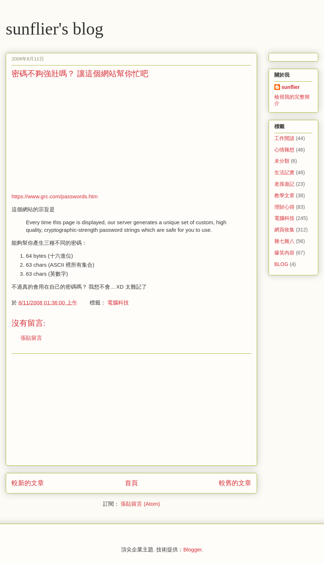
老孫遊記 (284, 184)
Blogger (192, 549)
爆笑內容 (284, 253)
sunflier (291, 87)
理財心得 (284, 207)
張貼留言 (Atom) (140, 504)
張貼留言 (31, 338)
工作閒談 (284, 138)
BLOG (281, 264)
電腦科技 (118, 302)
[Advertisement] (72, 135)
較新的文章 (28, 483)
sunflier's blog (54, 28)
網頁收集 (284, 230)
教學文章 (284, 195)
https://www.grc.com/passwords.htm (55, 196)
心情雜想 (284, 150)
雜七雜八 (284, 241)
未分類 (281, 161)
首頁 (131, 483)
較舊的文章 (235, 483)
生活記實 (284, 172)
